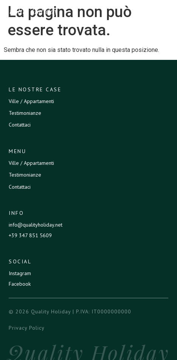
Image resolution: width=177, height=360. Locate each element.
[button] (167, 11)
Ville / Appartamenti (31, 101)
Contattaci (20, 124)
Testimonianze (25, 113)
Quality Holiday (30, 11)
